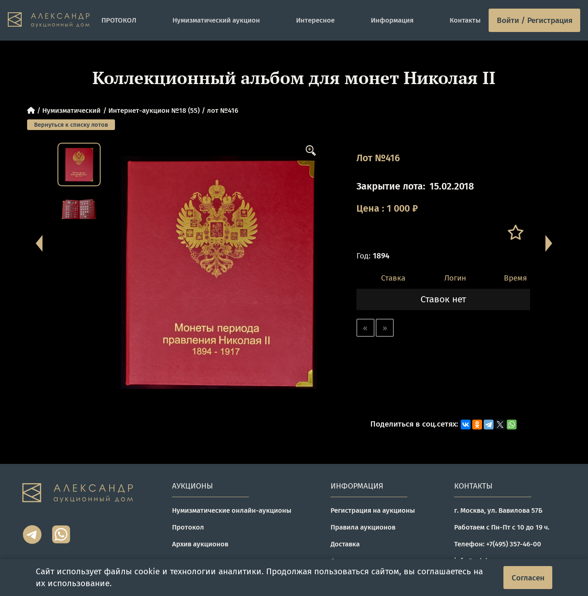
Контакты (465, 20)
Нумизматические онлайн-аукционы (232, 510)
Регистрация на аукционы (373, 510)
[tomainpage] (51, 20)
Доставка (345, 544)
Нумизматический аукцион (216, 20)
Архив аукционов (200, 544)
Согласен (528, 577)
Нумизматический (71, 110)
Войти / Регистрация (534, 20)
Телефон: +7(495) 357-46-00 (497, 544)
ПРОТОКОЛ (118, 20)
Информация (392, 20)
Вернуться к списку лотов (71, 124)
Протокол (188, 527)
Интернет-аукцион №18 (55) (154, 110)
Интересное (315, 20)
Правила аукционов (363, 527)
